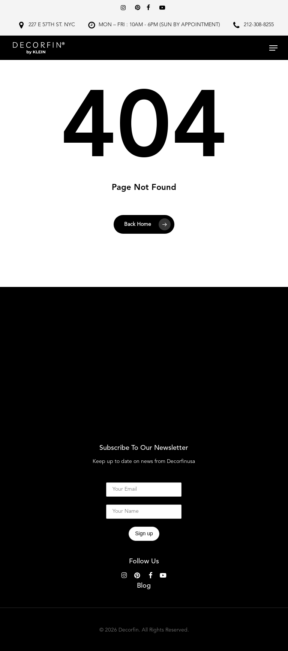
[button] (273, 48)
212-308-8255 (259, 24)
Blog (144, 585)
